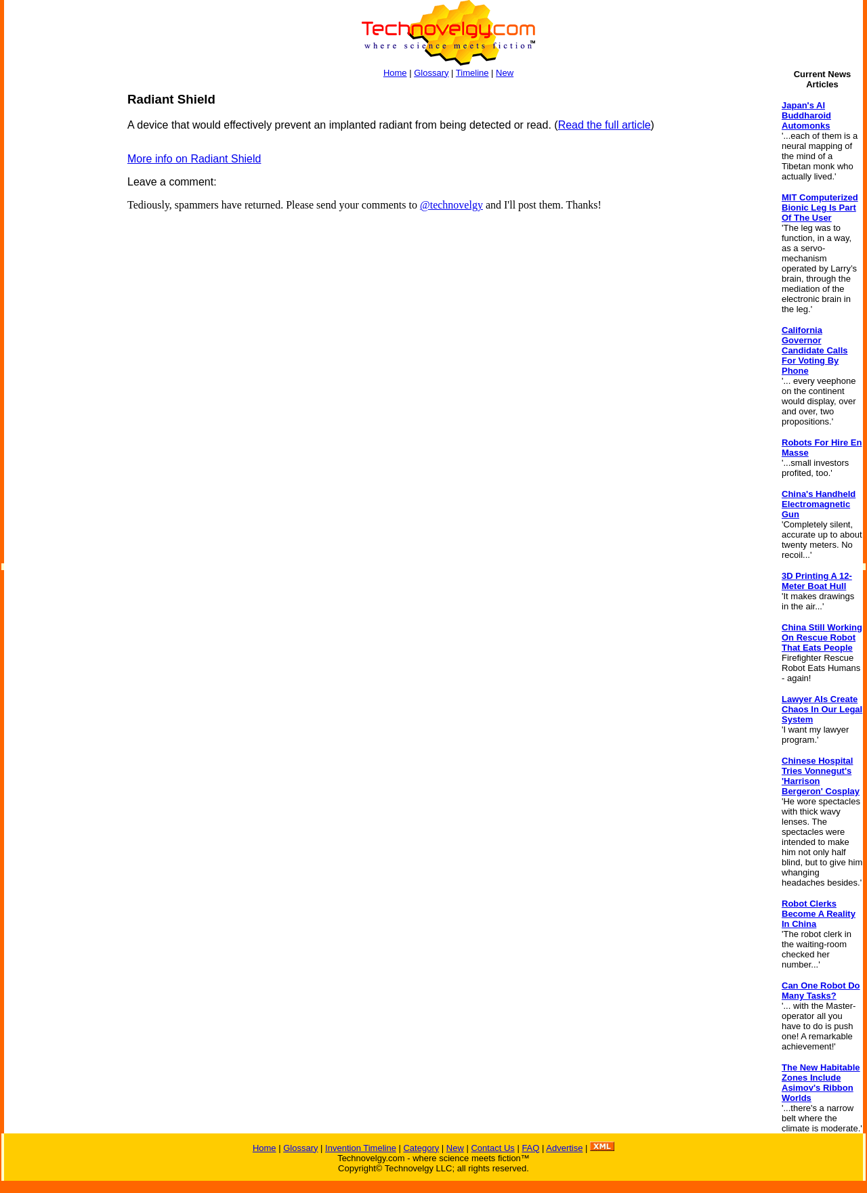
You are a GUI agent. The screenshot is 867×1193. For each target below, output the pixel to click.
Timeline (472, 73)
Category (421, 1148)
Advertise (564, 1148)
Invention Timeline (360, 1148)
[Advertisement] (58, 295)
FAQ (530, 1148)
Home (395, 73)
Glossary (431, 73)
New (504, 73)
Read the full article (604, 125)
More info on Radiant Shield (194, 159)
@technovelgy (451, 205)
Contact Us (492, 1148)
